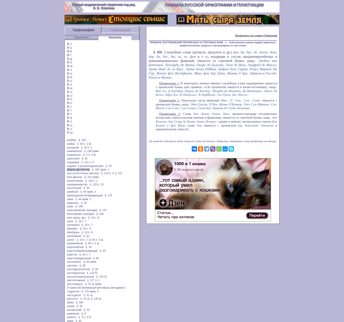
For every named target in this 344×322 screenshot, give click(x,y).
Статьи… (165, 213)
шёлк (70, 221)
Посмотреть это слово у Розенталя (256, 35)
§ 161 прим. (91, 177)
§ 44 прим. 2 (88, 191)
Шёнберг (72, 228)
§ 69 (83, 265)
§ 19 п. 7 (80, 221)
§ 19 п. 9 (85, 228)
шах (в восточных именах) (83, 173)
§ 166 (100, 213)
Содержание (81, 37)
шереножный (75, 243)
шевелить (73, 202)
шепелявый (74, 236)
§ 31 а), (85, 298)
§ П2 (109, 166)
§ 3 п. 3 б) (89, 154)
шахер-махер (75, 180)
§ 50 (79, 306)
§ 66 (95, 269)
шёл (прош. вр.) (76, 217)
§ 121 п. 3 (87, 162)
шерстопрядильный (79, 258)
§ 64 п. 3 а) (96, 239)
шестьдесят (74, 295)
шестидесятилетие (78, 269)
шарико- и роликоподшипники (85, 166)
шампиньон (74, 154)
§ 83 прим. (90, 261)
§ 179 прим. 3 (90, 291)
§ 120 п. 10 (97, 184)
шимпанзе (73, 313)
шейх (70, 206)
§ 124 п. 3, (107, 173)
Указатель (115, 37)
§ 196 (79, 206)
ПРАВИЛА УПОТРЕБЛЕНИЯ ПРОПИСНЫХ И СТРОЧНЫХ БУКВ (186, 42)
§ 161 (118, 173)
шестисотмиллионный (80, 276)
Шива (70, 302)
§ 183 (82, 140)
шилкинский (74, 309)
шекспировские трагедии (82, 210)
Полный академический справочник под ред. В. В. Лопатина (104, 6)
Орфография (83, 30)
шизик (70, 306)
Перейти (257, 215)
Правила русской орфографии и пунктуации (214, 5)
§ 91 (85, 158)
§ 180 (79, 302)
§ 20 (84, 202)
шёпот (71, 239)
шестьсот (72, 298)
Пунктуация (120, 30)
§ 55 (87, 188)
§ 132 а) (96, 298)
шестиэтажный (76, 280)
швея (70, 199)
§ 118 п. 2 (91, 180)
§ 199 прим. (91, 151)
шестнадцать (75, 284)
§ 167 (103, 210)
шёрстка (72, 254)
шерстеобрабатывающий (82, 250)
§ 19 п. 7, (82, 239)
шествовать (74, 261)
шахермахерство (77, 184)
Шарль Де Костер (78, 169)
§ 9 (83, 313)
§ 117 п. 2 (93, 280)
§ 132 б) (92, 273)
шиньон (71, 317)
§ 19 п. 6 (93, 217)
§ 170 (108, 195)
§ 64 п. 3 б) (84, 143)
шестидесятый (76, 273)
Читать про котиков (175, 217)
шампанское (74, 151)
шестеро (72, 265)
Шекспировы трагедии (80, 213)
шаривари (73, 162)
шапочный (73, 158)
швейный (72, 191)
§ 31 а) (88, 295)
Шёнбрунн (73, 232)
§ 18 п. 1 (86, 147)
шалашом (73, 147)
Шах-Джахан (74, 177)
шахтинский (74, 188)
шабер (71, 143)
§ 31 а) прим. (93, 284)
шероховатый (75, 247)
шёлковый (73, 224)
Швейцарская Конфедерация (85, 195)
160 (159, 52)
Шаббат (71, 140)
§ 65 (103, 250)
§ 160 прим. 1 (100, 169)
